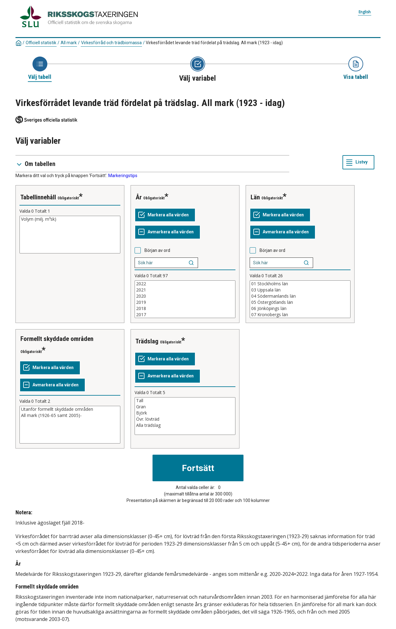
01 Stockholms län (300, 284)
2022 (185, 284)
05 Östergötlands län (300, 302)
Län (255, 197)
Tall (185, 400)
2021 (185, 290)
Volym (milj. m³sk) (70, 219)
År (139, 197)
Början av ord (157, 250)
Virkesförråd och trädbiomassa (111, 42)
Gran (185, 407)
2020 (185, 296)
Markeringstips (122, 175)
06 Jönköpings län (300, 308)
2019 (185, 302)
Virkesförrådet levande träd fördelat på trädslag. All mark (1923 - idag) (214, 42)
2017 (185, 315)
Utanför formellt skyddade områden (70, 409)
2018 (185, 308)
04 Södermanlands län (300, 296)
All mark (69, 42)
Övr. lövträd (185, 419)
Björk (185, 413)
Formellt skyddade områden (56, 338)
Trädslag (147, 341)
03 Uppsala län (300, 290)
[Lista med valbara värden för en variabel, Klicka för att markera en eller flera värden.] (69, 234)
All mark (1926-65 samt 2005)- (70, 415)
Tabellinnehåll (38, 197)
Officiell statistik (41, 42)
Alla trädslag (185, 425)
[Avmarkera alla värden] (167, 232)
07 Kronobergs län (300, 315)
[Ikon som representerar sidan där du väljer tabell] (40, 68)
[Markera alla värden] (165, 215)
